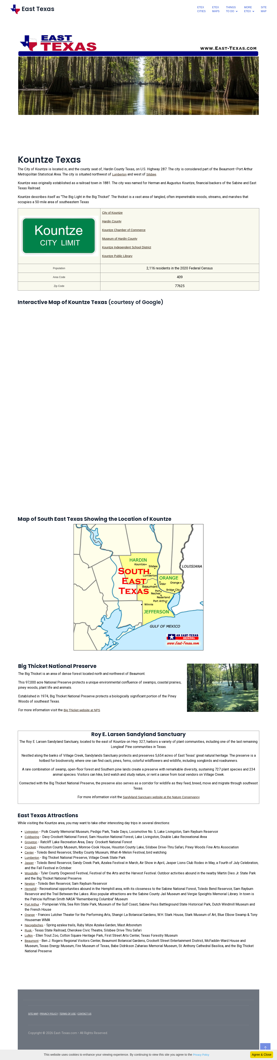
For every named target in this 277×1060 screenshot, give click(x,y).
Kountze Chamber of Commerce (124, 230)
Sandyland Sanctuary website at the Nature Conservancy (161, 797)
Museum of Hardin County (119, 238)
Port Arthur (32, 904)
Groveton (31, 842)
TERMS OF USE (68, 1014)
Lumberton (119, 174)
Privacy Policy (201, 1054)
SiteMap (264, 9)
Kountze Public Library (117, 256)
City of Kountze (112, 212)
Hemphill (30, 889)
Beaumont (32, 941)
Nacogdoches (34, 925)
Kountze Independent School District (126, 247)
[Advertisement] (138, 137)
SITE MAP (33, 1014)
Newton (30, 883)
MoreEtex (248, 9)
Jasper (29, 863)
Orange (30, 915)
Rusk (28, 930)
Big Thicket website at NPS (82, 710)
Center (29, 852)
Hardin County (112, 221)
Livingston (31, 831)
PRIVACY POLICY (49, 1014)
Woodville (31, 873)
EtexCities (201, 9)
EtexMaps (215, 9)
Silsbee (151, 174)
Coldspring (32, 837)
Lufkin (29, 935)
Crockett (30, 847)
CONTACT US (84, 1014)
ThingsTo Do (231, 9)
